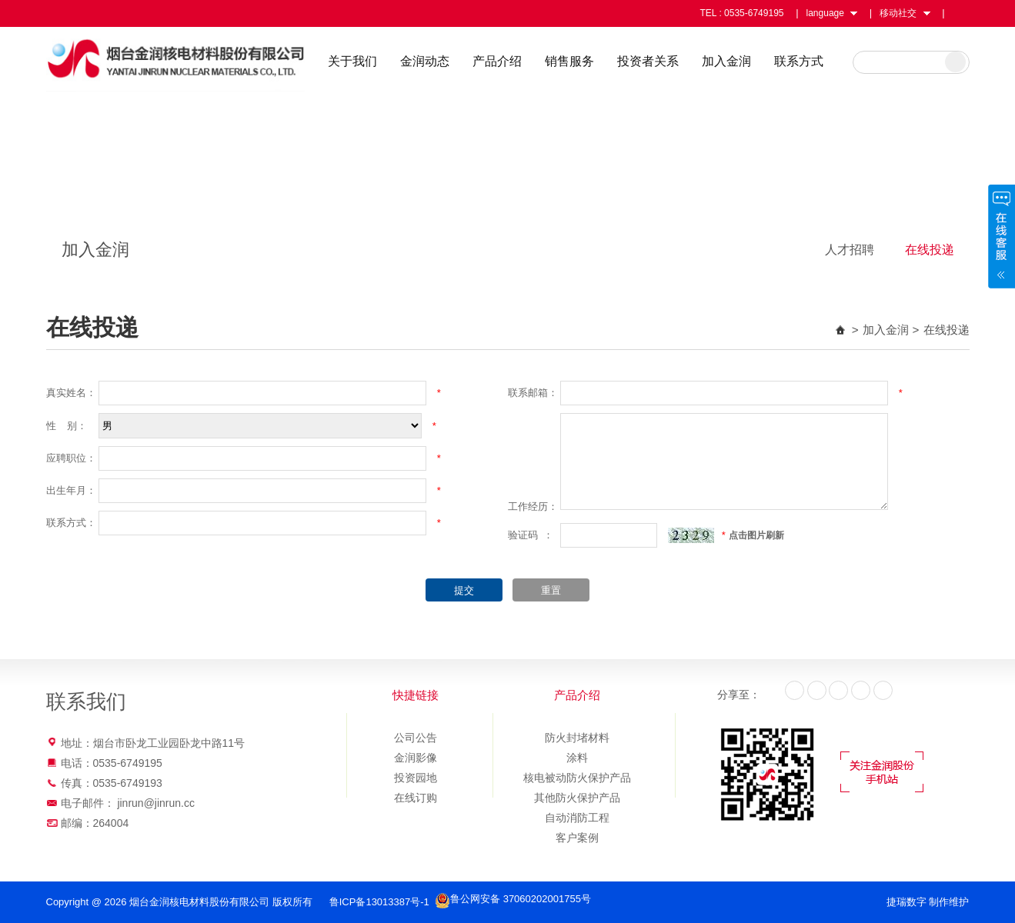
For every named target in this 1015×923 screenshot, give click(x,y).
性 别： (66, 426)
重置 (551, 590)
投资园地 (415, 777)
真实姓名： (71, 392)
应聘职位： (71, 458)
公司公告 (415, 737)
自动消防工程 (577, 817)
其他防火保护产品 (577, 797)
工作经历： (533, 506)
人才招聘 (849, 249)
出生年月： (71, 490)
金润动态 (428, 61)
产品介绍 (501, 61)
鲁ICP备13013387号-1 (380, 902)
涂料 (577, 757)
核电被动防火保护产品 (577, 777)
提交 (464, 590)
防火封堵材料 (577, 737)
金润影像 (415, 757)
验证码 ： (530, 535)
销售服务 (573, 61)
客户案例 (577, 837)
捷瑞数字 (906, 902)
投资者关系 (652, 61)
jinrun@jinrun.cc (156, 803)
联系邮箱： (533, 392)
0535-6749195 (753, 13)
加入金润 (730, 61)
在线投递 (929, 249)
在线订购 (415, 797)
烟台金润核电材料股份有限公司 (178, 60)
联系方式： (71, 522)
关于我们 (356, 61)
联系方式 (802, 61)
